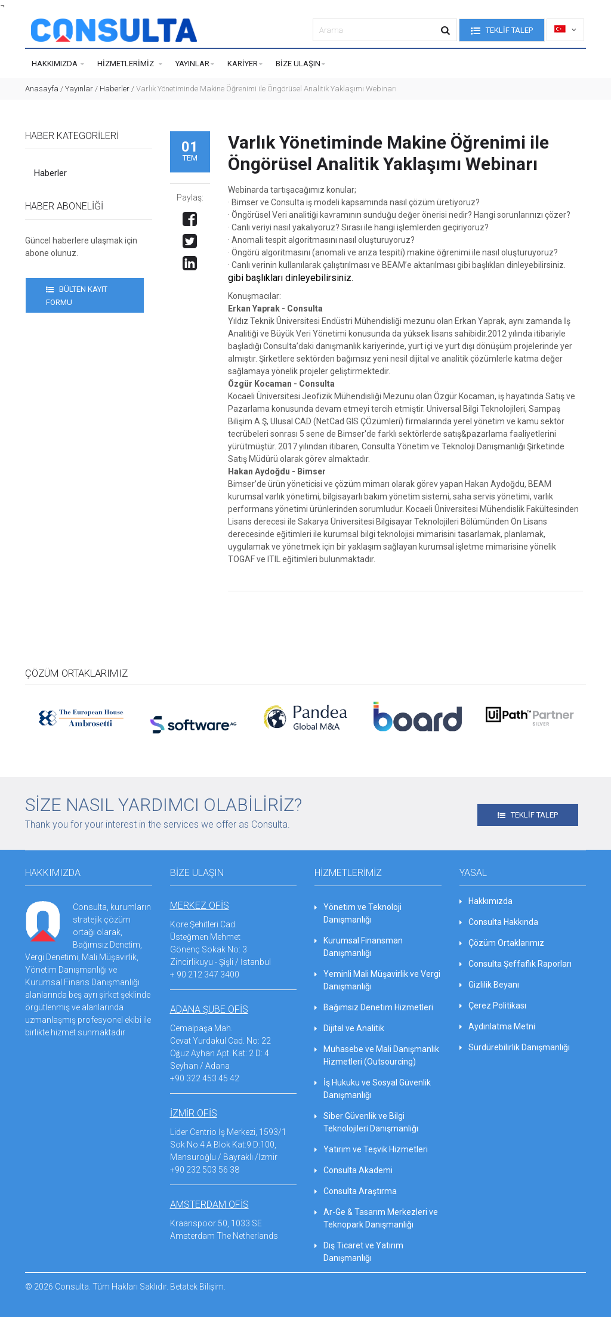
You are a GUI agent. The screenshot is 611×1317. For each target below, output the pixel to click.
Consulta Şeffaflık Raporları (515, 964)
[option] (81, 716)
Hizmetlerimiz (129, 64)
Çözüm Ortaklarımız (501, 943)
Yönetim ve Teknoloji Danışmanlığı (358, 913)
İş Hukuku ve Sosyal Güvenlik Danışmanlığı (372, 1089)
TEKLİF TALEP (502, 30)
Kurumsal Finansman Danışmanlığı (358, 947)
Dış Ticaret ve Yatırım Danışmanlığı (358, 1252)
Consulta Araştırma (355, 1191)
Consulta (72, 1286)
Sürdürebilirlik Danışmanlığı (514, 1047)
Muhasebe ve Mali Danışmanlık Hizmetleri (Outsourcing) (376, 1055)
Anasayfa (41, 88)
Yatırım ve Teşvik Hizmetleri (371, 1149)
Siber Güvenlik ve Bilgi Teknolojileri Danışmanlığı (366, 1122)
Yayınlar (194, 64)
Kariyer (245, 64)
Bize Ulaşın (300, 64)
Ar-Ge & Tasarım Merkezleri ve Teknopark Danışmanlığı (376, 1218)
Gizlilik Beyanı (489, 984)
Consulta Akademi (353, 1170)
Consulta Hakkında (498, 922)
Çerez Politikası (492, 1005)
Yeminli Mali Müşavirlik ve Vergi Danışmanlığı (377, 980)
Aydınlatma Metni (497, 1026)
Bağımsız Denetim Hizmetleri (373, 1007)
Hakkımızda (58, 64)
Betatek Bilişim (197, 1286)
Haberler (114, 88)
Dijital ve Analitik (349, 1028)
